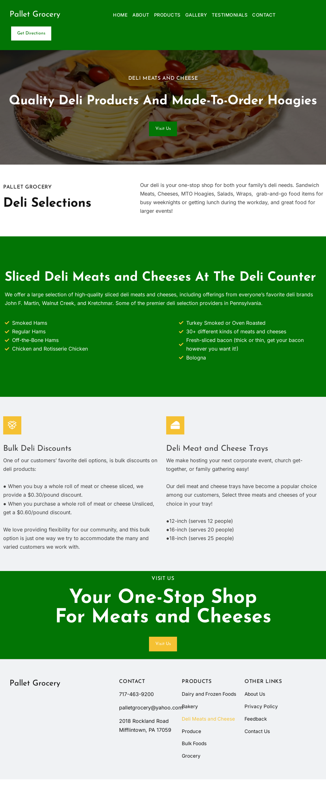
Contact (264, 15)
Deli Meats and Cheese (209, 739)
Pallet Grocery (35, 15)
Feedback (256, 730)
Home (120, 15)
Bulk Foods (195, 764)
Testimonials (229, 15)
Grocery (191, 777)
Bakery (190, 726)
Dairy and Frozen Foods (202, 708)
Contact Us (257, 743)
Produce (192, 752)
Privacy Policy (261, 717)
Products (167, 15)
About (140, 15)
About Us (255, 704)
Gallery (196, 15)
